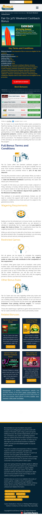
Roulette (20, 494)
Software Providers (13, 499)
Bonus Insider (19, 510)
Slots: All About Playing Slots (17, 491)
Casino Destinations (10, 504)
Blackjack (10, 494)
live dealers (20, 398)
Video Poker (10, 497)
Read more (10, 346)
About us (20, 504)
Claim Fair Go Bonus (21, 82)
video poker (12, 398)
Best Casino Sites (9, 13)
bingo (4, 394)
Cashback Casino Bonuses (20, 13)
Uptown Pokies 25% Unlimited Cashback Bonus (10, 355)
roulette (32, 396)
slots (37, 396)
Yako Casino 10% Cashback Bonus (31, 354)
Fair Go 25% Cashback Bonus (10, 321)
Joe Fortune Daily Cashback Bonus (31, 321)
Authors (8, 506)
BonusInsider (7, 390)
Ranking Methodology (30, 504)
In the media (23, 506)
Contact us (15, 506)
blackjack (6, 398)
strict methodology (29, 92)
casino (24, 392)
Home (2, 13)
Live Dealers (23, 497)
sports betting (31, 392)
